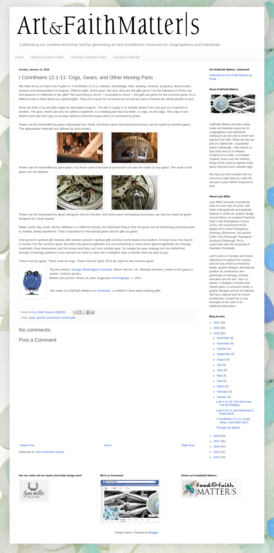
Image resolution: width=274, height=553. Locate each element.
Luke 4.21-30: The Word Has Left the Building (234, 403)
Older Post (187, 445)
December (223, 338)
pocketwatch (53, 317)
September (224, 354)
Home (19, 57)
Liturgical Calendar (126, 57)
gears (32, 317)
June (220, 370)
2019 (217, 333)
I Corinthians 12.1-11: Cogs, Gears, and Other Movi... (233, 420)
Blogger (153, 532)
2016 (217, 446)
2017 (217, 441)
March (221, 386)
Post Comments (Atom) (50, 452)
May (220, 375)
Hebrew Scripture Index (47, 57)
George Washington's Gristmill (91, 269)
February (223, 391)
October (222, 348)
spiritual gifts (68, 317)
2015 (217, 452)
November (223, 343)
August (221, 359)
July (220, 364)
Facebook (103, 290)
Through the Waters (228, 427)
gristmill (41, 317)
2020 (217, 328)
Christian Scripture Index (88, 57)
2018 (217, 436)
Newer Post (27, 445)
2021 (217, 322)
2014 (217, 457)
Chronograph (120, 278)
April (220, 381)
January (222, 397)
